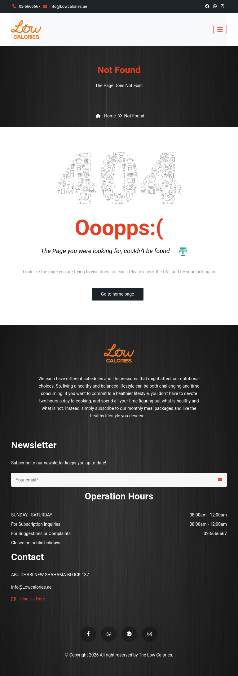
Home (105, 115)
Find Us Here (28, 598)
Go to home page (117, 294)
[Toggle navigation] (220, 29)
